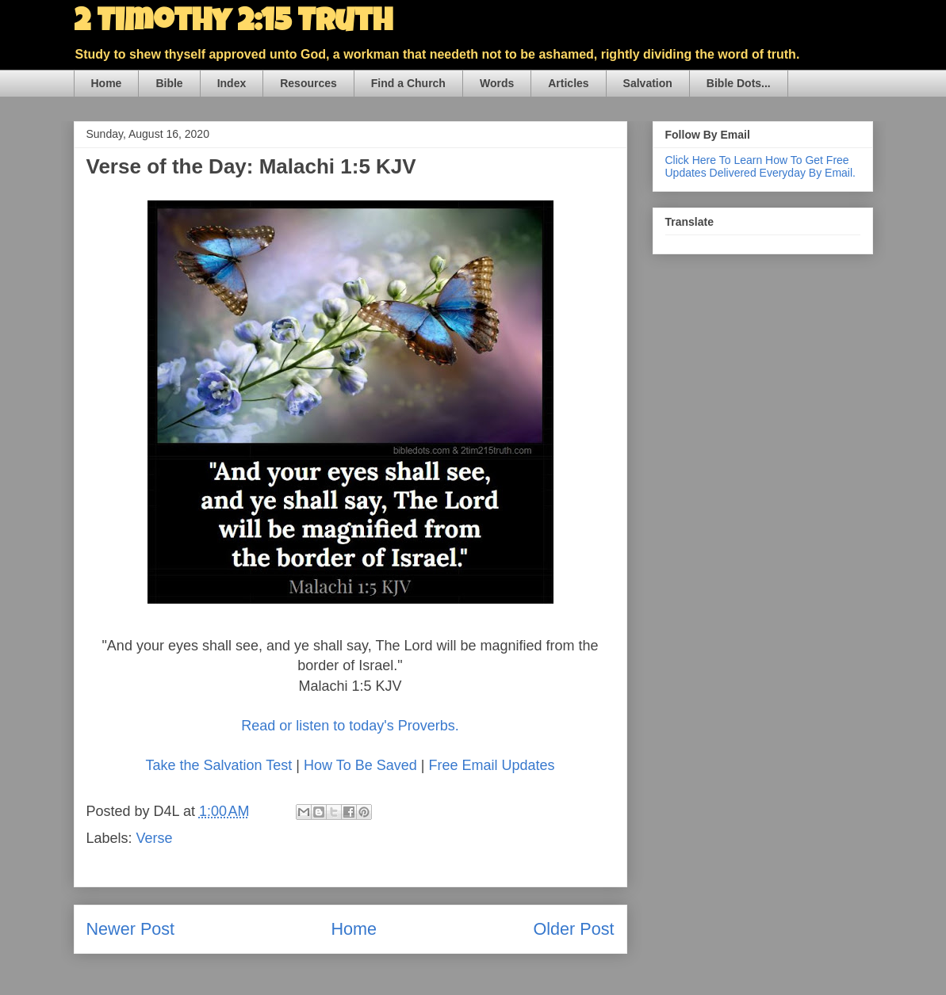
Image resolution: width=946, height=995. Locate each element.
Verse (154, 838)
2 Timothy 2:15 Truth (233, 24)
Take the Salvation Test (219, 765)
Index (232, 83)
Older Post (573, 929)
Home (106, 83)
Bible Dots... (739, 83)
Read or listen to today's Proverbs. (350, 726)
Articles (568, 83)
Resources (308, 83)
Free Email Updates (491, 765)
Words (497, 83)
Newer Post (130, 929)
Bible (168, 83)
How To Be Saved (360, 765)
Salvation (647, 83)
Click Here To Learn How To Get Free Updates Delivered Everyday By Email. (760, 166)
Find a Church (408, 83)
